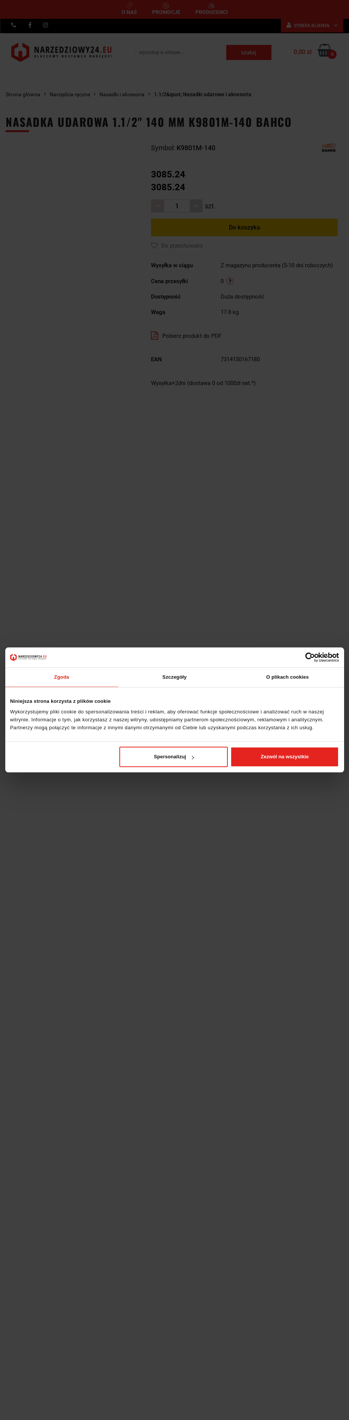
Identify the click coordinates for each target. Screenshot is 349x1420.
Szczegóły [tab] (174, 677)
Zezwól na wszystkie (285, 756)
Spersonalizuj (174, 756)
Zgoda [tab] (61, 677)
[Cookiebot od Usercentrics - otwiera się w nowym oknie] (306, 657)
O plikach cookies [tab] (287, 677)
